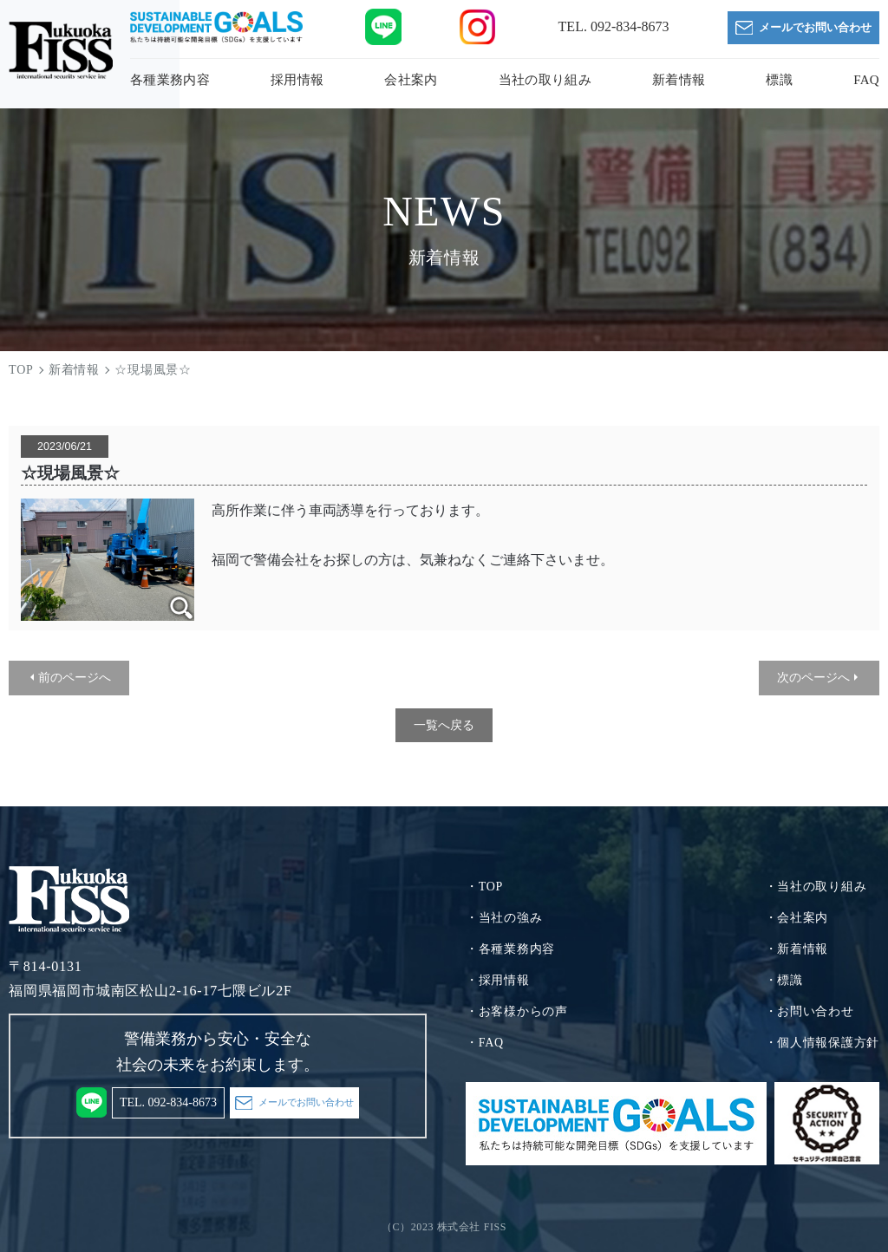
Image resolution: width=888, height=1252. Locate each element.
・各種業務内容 (510, 948)
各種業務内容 (170, 80)
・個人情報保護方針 (822, 1042)
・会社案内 (797, 917)
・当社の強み (504, 917)
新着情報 (678, 80)
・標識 (784, 980)
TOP (21, 369)
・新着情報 (797, 948)
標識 (779, 80)
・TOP (484, 886)
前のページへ (74, 677)
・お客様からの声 (517, 1011)
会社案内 (410, 80)
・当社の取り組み (816, 886)
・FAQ (485, 1042)
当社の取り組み (545, 80)
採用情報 (297, 80)
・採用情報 (498, 980)
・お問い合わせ (809, 1011)
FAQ (866, 80)
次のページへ (813, 677)
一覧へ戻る (444, 725)
